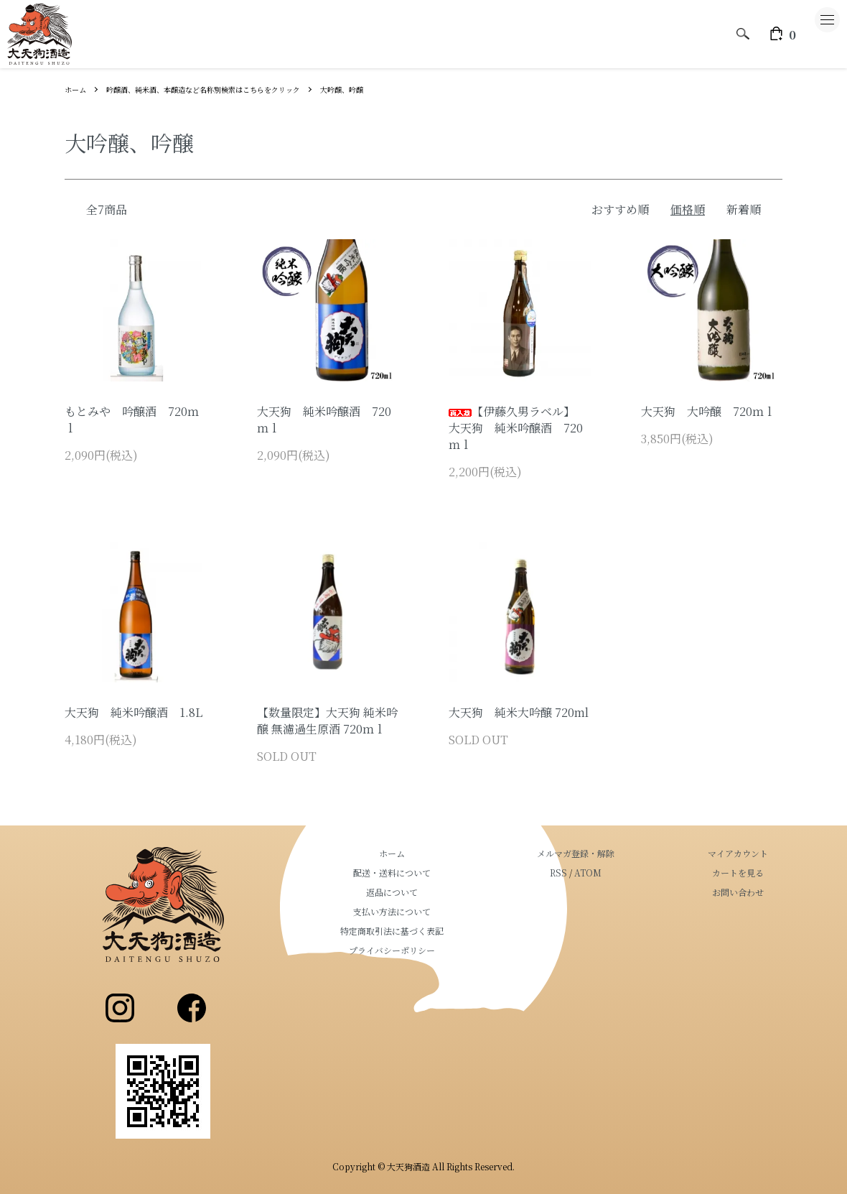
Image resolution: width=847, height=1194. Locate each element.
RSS (601, 872)
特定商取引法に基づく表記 (463, 931)
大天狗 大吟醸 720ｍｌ (708, 411)
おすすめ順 (620, 209)
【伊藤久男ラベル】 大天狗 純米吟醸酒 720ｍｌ (516, 428)
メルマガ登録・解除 (619, 853)
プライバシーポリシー (464, 950)
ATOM (631, 872)
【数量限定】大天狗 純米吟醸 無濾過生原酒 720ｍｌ (327, 720)
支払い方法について (463, 911)
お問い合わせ (752, 892)
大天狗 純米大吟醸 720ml (519, 712)
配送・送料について (463, 872)
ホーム (77, 89)
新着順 (743, 209)
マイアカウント (752, 853)
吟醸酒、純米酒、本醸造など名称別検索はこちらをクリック (227, 89)
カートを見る (752, 872)
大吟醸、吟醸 (389, 89)
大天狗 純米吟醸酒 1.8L (133, 712)
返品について (464, 892)
